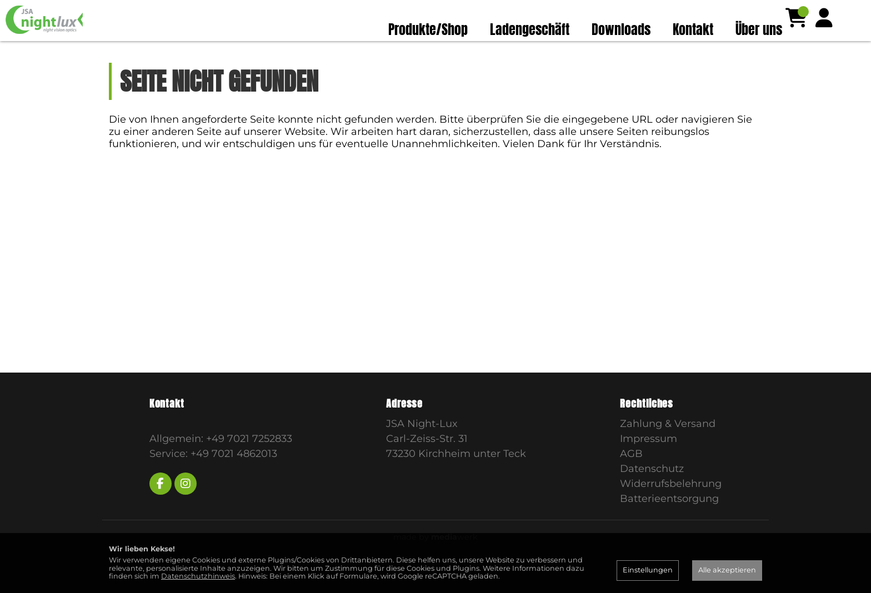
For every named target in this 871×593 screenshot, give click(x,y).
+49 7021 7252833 (249, 460)
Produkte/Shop (428, 29)
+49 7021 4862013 (234, 475)
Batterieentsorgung (669, 520)
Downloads (621, 29)
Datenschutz (652, 490)
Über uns (758, 29)
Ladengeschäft (529, 29)
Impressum (648, 460)
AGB (631, 475)
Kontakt (693, 29)
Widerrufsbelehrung (671, 505)
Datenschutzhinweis (198, 576)
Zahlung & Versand (667, 445)
